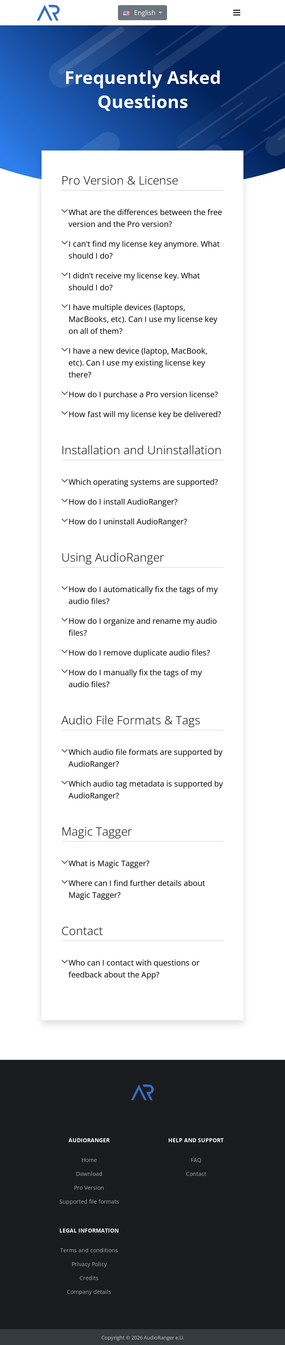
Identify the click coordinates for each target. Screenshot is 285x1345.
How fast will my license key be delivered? (144, 414)
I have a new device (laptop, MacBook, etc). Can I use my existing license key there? (137, 362)
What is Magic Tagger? (109, 863)
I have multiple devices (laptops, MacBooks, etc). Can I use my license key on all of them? (142, 319)
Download (89, 1173)
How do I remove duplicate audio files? (139, 652)
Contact (196, 1173)
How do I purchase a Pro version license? (143, 394)
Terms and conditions (89, 1250)
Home (89, 1160)
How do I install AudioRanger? (123, 501)
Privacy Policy (89, 1264)
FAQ (196, 1160)
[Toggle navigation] (236, 12)
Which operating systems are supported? (143, 481)
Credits (89, 1278)
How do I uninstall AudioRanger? (127, 521)
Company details (89, 1291)
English (140, 12)
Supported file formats (89, 1201)
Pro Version (89, 1187)
